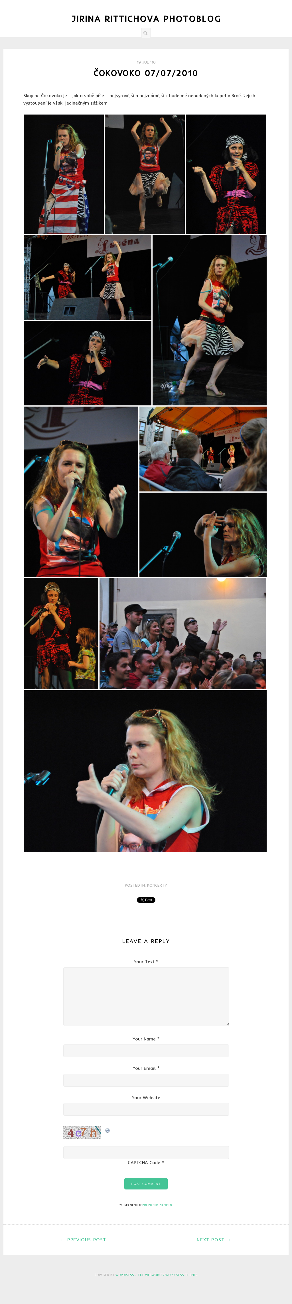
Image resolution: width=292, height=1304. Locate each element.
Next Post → (214, 1239)
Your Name (144, 1039)
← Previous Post (83, 1239)
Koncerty (157, 885)
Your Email (144, 1068)
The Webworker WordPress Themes (168, 1275)
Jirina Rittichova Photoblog (146, 18)
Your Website (146, 1097)
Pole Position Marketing (157, 1204)
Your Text (144, 961)
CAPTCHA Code (144, 1162)
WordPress (124, 1275)
